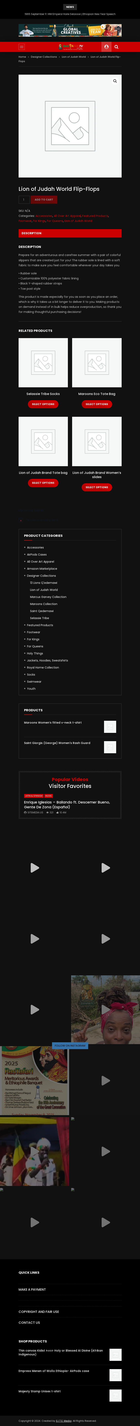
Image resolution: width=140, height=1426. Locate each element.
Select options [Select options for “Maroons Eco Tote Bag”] (97, 404)
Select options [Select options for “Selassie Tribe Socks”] (43, 404)
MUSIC (48, 795)
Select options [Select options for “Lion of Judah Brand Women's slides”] (97, 487)
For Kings (39, 221)
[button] (115, 81)
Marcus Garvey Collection (48, 597)
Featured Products (95, 216)
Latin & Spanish (33, 795)
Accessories (44, 216)
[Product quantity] (24, 200)
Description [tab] (31, 233)
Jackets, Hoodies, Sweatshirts (47, 660)
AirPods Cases (37, 555)
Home (22, 57)
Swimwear (34, 682)
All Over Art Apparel (67, 216)
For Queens (55, 221)
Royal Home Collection (43, 667)
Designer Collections (44, 57)
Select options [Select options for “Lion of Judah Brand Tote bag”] (43, 483)
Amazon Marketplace (42, 569)
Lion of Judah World (74, 57)
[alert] (70, 520)
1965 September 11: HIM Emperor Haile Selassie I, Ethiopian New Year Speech (70, 14)
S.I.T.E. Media (64, 1421)
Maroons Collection (43, 604)
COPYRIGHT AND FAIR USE (39, 1311)
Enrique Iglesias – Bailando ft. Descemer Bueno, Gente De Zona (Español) (67, 805)
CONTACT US (29, 1322)
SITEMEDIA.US (35, 812)
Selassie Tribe (39, 618)
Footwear (25, 221)
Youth (31, 689)
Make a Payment (32, 1289)
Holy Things (35, 653)
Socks (31, 675)
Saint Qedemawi (42, 611)
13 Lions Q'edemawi (43, 583)
